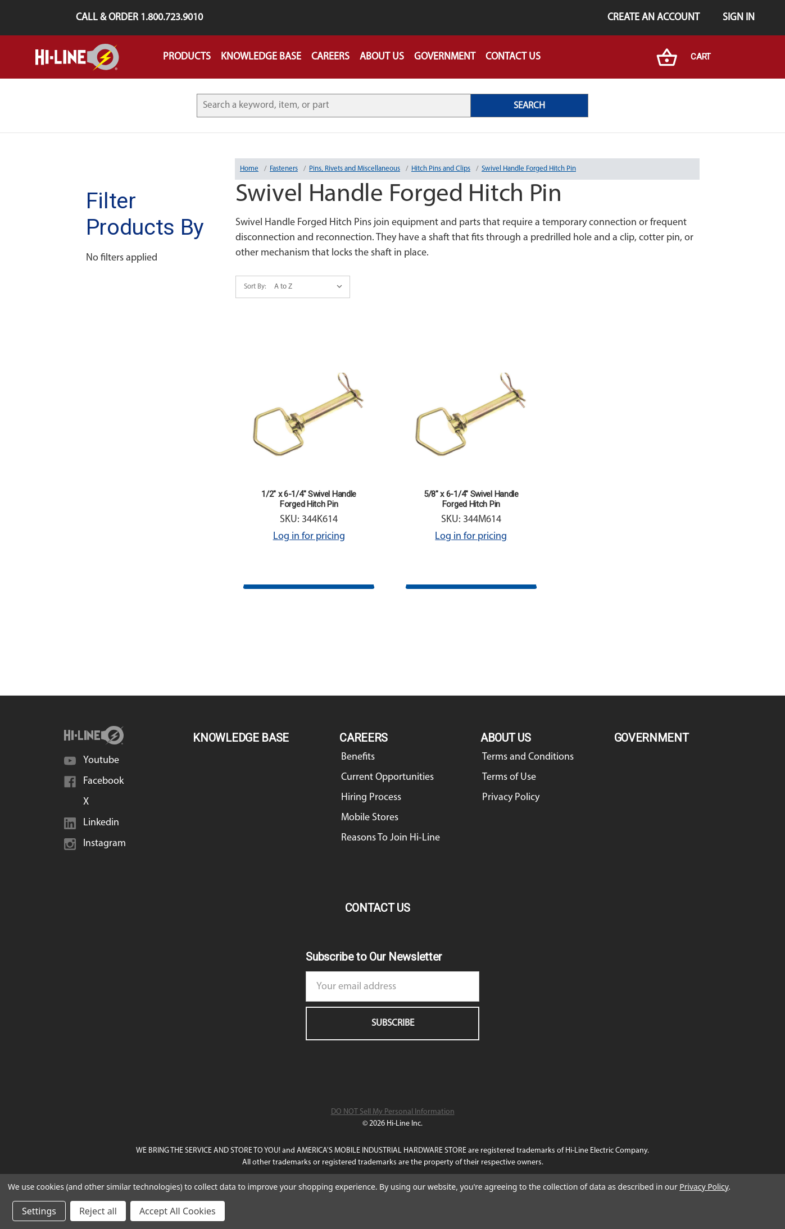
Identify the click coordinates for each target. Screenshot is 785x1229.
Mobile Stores (369, 817)
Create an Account (653, 17)
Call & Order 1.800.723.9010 (139, 17)
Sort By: (255, 286)
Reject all (98, 1211)
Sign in (739, 17)
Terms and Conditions (528, 757)
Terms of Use (509, 777)
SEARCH (529, 106)
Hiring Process (371, 797)
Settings (39, 1211)
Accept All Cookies (177, 1211)
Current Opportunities (387, 777)
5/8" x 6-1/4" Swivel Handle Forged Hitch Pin (471, 499)
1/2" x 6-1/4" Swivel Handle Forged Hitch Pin (308, 499)
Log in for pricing (309, 536)
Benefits (358, 757)
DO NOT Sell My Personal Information (393, 1112)
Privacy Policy (510, 797)
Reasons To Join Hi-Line (390, 838)
